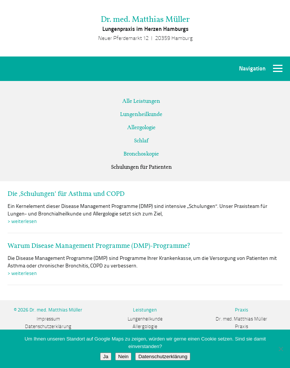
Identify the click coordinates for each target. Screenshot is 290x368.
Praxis (241, 327)
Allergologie (141, 127)
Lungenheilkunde (141, 114)
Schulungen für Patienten (141, 166)
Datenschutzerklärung (48, 327)
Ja (105, 356)
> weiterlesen (22, 221)
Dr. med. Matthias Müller (145, 19)
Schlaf (141, 140)
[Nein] (280, 349)
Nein (123, 356)
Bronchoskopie (141, 153)
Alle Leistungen (141, 101)
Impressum (48, 319)
